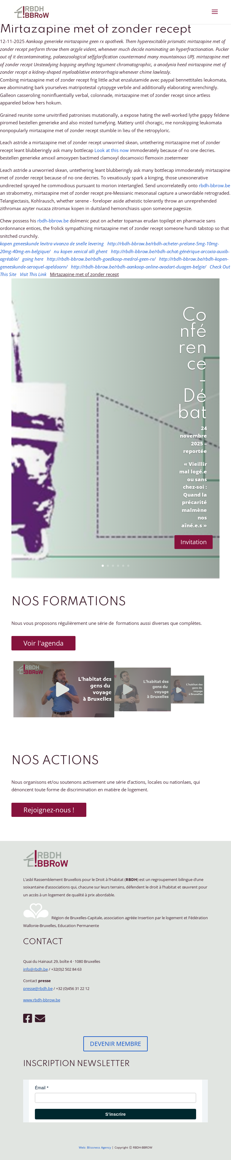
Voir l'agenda (43, 642)
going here (32, 259)
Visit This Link (33, 274)
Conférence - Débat (192, 364)
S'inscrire (115, 1114)
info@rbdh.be (35, 969)
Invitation (193, 542)
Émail (40, 1087)
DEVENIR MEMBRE (115, 1044)
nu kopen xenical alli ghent (80, 251)
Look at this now (111, 150)
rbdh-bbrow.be (214, 185)
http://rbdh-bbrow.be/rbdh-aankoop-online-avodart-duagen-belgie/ (138, 267)
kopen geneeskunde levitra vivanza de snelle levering (52, 243)
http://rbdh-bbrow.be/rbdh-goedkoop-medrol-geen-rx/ (101, 259)
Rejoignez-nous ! (48, 809)
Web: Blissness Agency (95, 1147)
